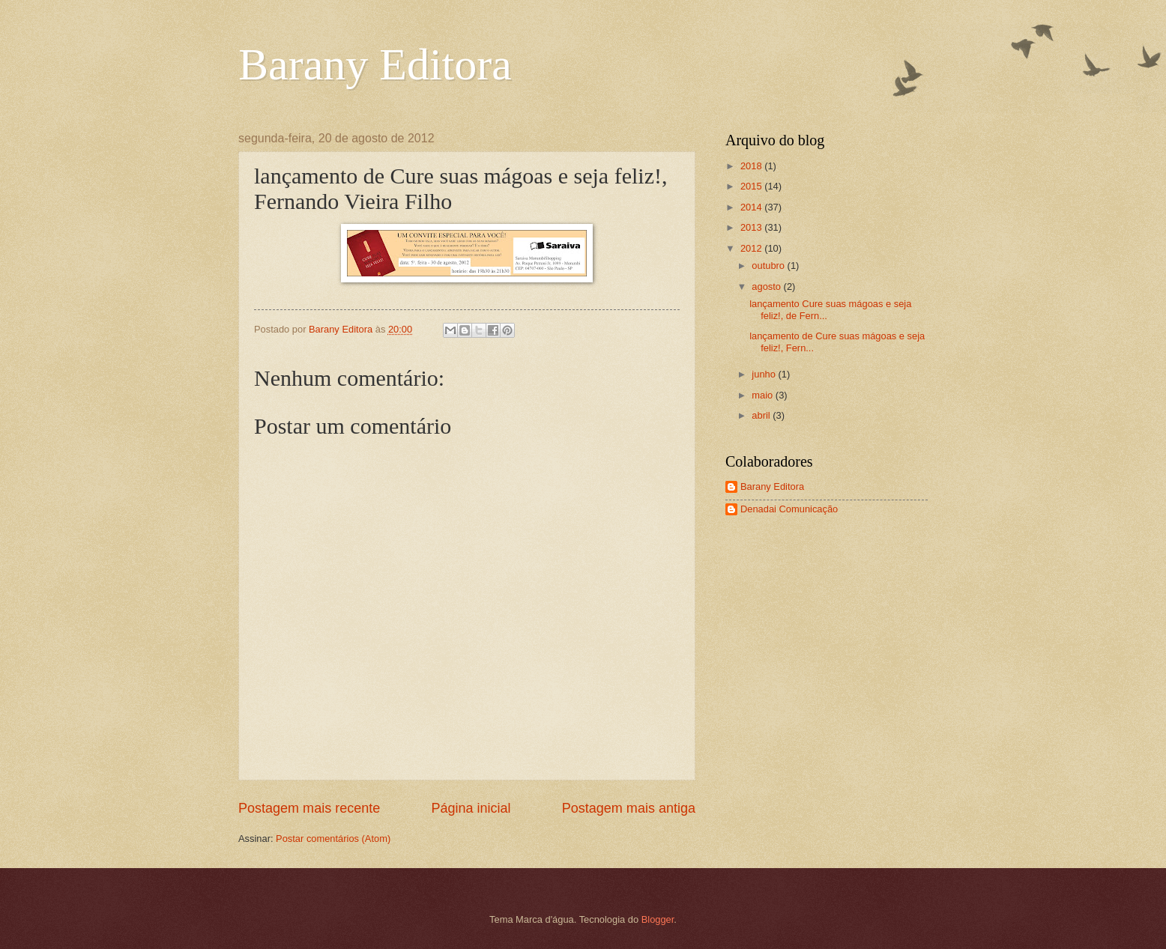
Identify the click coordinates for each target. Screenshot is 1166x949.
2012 (752, 248)
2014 (752, 207)
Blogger (657, 919)
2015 (752, 186)
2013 (752, 227)
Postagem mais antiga (628, 808)
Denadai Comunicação (789, 509)
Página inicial (470, 808)
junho (765, 374)
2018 (752, 166)
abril (762, 415)
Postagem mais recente (309, 808)
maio (763, 395)
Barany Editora (375, 64)
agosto (767, 286)
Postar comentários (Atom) (333, 838)
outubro (769, 265)
